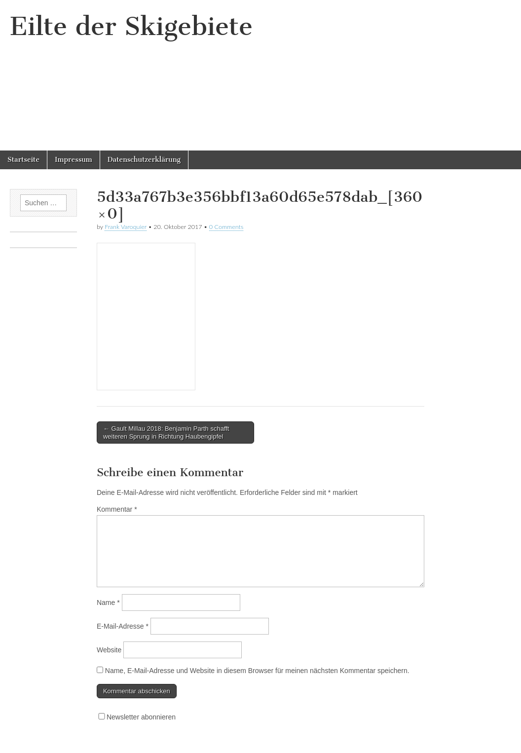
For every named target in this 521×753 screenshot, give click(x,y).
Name (108, 602)
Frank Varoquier (126, 226)
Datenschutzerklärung (144, 159)
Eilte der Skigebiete (131, 26)
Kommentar (117, 509)
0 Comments (226, 226)
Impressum (73, 159)
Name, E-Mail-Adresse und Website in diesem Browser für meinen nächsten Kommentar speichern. (257, 671)
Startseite (23, 159)
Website (109, 650)
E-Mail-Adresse (123, 626)
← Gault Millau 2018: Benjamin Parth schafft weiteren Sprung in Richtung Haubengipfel (166, 432)
